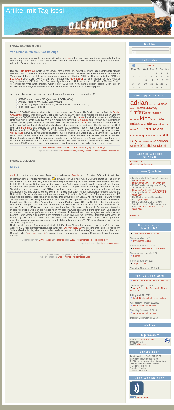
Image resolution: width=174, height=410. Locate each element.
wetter (149, 142)
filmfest (137, 112)
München (141, 344)
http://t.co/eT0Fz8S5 (154, 192)
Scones (135, 256)
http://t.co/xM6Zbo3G (142, 190)
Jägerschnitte (138, 263)
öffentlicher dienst (153, 145)
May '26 (150, 65)
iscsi (61, 151)
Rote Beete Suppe (140, 241)
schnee (165, 124)
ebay (154, 108)
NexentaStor (76, 78)
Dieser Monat (64, 257)
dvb (148, 108)
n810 (161, 119)
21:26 (72, 240)
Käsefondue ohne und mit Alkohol (147, 248)
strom (158, 136)
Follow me (135, 215)
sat (159, 124)
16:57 (69, 147)
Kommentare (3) (84, 240)
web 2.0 (142, 142)
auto (152, 104)
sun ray (80, 151)
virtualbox (89, 151)
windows (112, 151)
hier (29, 233)
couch (133, 108)
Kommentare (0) (82, 147)
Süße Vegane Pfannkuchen (144, 233)
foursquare (139, 180)
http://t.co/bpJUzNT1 (142, 183)
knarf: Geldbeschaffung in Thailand (148, 298)
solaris (73, 151)
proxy (143, 124)
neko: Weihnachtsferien (143, 305)
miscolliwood (136, 162)
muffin (154, 119)
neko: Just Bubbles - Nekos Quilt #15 (149, 281)
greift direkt (26, 127)
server (66, 151)
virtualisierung (101, 151)
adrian (139, 102)
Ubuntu (80, 117)
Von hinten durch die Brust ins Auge (34, 52)
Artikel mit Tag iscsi (35, 10)
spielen (150, 135)
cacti (158, 104)
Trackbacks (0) (98, 147)
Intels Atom (16, 78)
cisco (164, 104)
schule (133, 130)
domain (141, 108)
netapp (109, 243)
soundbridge (137, 135)
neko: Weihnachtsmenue (143, 313)
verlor (67, 58)
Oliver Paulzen (48, 147)
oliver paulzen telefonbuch (142, 164)
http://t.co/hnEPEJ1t (149, 206)
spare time (61, 240)
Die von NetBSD (73, 227)
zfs (118, 151)
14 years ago (159, 183)
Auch (12, 175)
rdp (149, 123)
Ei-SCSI (15, 166)
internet (150, 112)
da (45, 233)
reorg (155, 124)
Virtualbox (83, 120)
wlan (133, 145)
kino (145, 118)
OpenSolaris (16, 133)
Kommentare (143, 397)
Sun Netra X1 (27, 71)
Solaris (75, 175)
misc (60, 147)
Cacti (83, 122)
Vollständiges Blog (81, 257)
